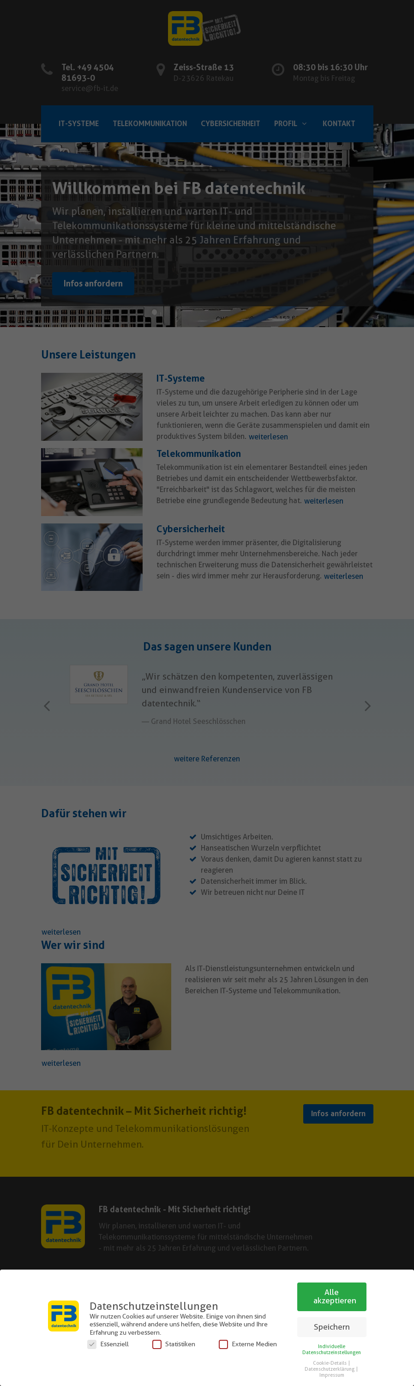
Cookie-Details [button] (330, 1363)
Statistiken (173, 1344)
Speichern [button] (332, 1326)
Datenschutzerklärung (330, 1369)
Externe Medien (248, 1344)
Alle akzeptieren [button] (334, 1296)
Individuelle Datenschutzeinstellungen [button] (331, 1349)
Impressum (331, 1375)
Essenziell (108, 1344)
